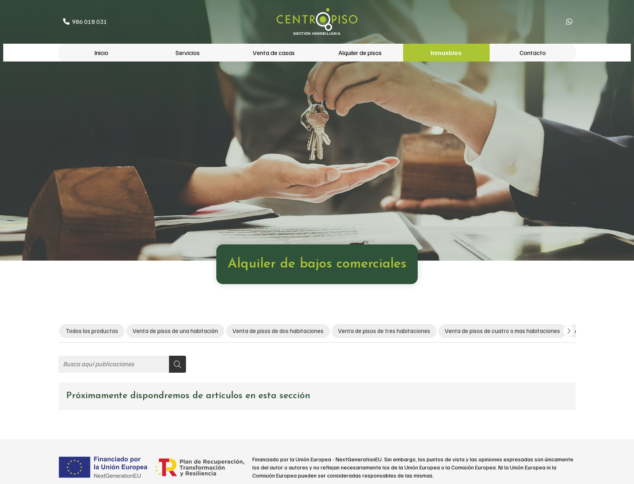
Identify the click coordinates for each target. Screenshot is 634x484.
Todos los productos (92, 330)
